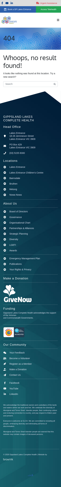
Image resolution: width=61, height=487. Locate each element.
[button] (58, 20)
